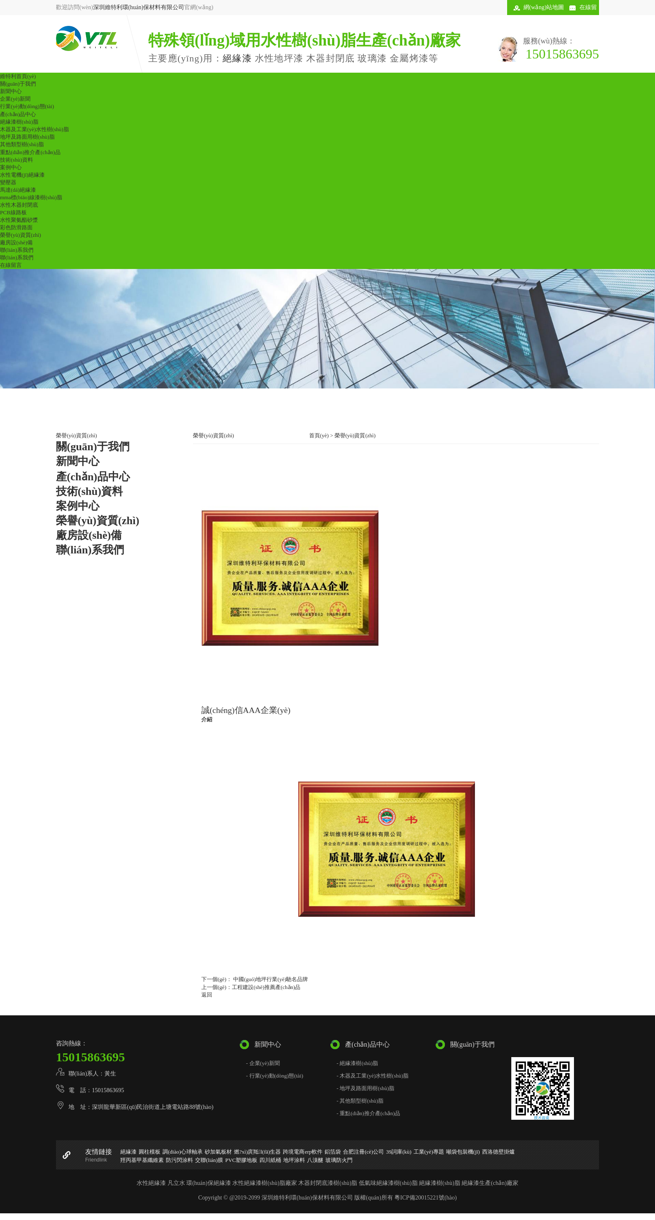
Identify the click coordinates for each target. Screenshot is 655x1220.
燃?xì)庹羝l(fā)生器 (257, 1152)
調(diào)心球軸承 (182, 1152)
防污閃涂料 (179, 1160)
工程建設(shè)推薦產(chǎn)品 (266, 987)
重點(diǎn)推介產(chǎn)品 (30, 152)
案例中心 (11, 167)
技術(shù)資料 (16, 160)
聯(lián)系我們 (16, 250)
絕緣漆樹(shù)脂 (19, 122)
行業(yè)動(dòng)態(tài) (27, 106)
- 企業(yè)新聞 (263, 1063)
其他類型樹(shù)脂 (22, 144)
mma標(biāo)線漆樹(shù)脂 (31, 197)
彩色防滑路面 (16, 227)
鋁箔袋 (333, 1152)
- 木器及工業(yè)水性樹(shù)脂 (373, 1076)
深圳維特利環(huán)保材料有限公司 (139, 7)
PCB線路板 (13, 212)
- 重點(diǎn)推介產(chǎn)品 (368, 1113)
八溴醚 (315, 1160)
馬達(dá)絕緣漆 (18, 190)
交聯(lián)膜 (209, 1160)
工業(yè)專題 (429, 1152)
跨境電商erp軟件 (302, 1152)
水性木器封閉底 (19, 205)
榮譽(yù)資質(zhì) (20, 235)
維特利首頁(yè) (18, 76)
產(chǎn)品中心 (18, 114)
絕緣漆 (237, 58)
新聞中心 (11, 91)
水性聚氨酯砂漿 (19, 220)
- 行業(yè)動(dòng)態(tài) (274, 1076)
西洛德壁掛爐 (498, 1152)
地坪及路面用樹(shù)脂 (27, 137)
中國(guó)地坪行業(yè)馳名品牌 (270, 979)
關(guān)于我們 (18, 84)
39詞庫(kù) (398, 1152)
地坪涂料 (294, 1160)
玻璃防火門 (339, 1160)
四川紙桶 (270, 1160)
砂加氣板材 (218, 1152)
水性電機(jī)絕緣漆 (22, 175)
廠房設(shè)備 (16, 242)
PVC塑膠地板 (241, 1160)
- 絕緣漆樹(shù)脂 (357, 1063)
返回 (206, 995)
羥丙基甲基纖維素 (142, 1160)
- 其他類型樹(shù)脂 (360, 1101)
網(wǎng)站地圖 (543, 7)
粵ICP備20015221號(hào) (425, 1198)
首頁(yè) (319, 435)
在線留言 (11, 265)
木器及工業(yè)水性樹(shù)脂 (34, 129)
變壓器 (8, 182)
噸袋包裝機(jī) (463, 1152)
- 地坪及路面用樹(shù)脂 (365, 1088)
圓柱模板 (149, 1152)
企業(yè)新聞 (15, 99)
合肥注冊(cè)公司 (363, 1152)
